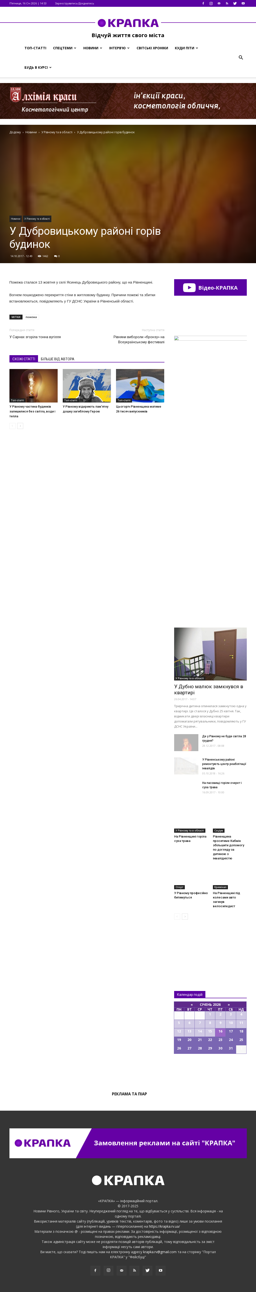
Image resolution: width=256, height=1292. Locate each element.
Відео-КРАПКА (210, 287)
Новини (92, 48)
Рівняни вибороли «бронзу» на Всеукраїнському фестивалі (139, 339)
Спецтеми (64, 48)
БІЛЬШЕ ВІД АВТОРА (57, 359)
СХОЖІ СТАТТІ (23, 359)
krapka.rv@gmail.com (160, 1252)
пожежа (31, 317)
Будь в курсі (38, 67)
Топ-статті (35, 48)
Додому (15, 132)
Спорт (179, 887)
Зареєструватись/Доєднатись (74, 3)
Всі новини (190, 947)
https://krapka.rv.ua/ (164, 1226)
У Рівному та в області (37, 218)
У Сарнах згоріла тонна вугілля (35, 337)
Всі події (210, 1070)
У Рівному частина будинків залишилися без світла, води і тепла (32, 411)
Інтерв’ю (119, 48)
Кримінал (220, 887)
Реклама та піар (129, 1094)
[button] (241, 58)
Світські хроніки (152, 48)
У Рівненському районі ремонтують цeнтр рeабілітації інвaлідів (224, 764)
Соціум (218, 830)
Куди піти (186, 48)
